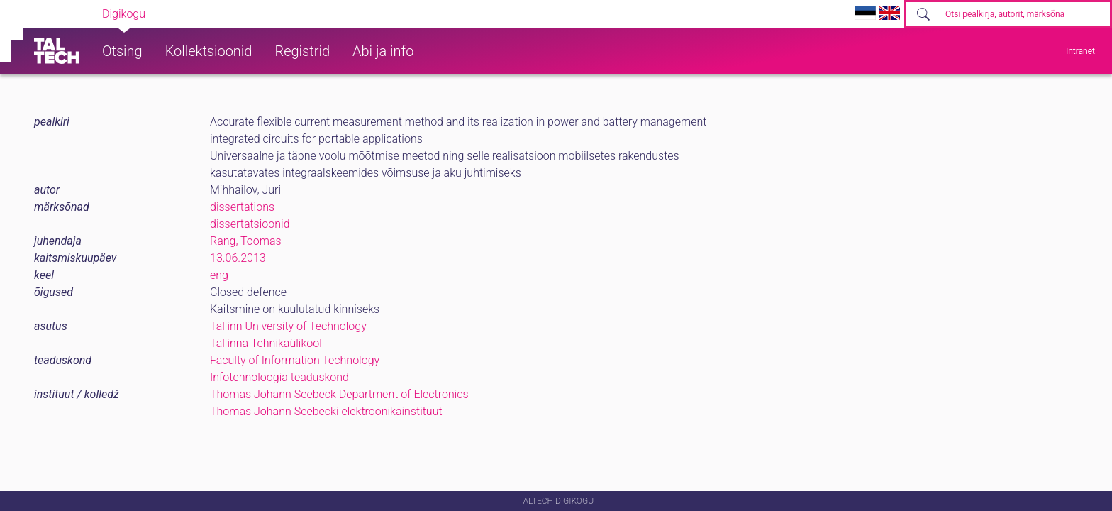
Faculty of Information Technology (294, 360)
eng (219, 275)
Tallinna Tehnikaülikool (266, 343)
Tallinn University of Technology (288, 326)
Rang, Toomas (246, 241)
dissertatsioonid (250, 224)
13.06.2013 (238, 258)
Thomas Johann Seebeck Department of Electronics (339, 394)
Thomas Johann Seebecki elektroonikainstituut (326, 411)
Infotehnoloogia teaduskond (279, 377)
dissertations (242, 207)
